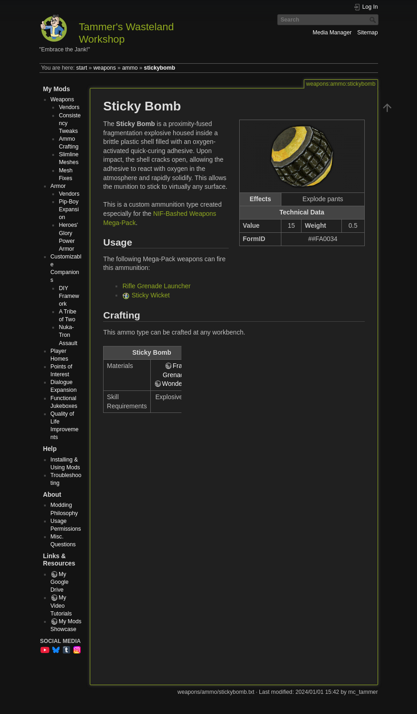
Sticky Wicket (151, 295)
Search (373, 19)
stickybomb (159, 68)
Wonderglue (179, 383)
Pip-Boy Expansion (69, 209)
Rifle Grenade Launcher (156, 286)
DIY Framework (69, 296)
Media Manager (332, 32)
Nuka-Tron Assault (68, 335)
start (81, 68)
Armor (58, 186)
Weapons (62, 99)
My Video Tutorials (61, 605)
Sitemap (367, 32)
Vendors (69, 107)
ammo (129, 68)
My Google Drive (59, 582)
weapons (104, 68)
